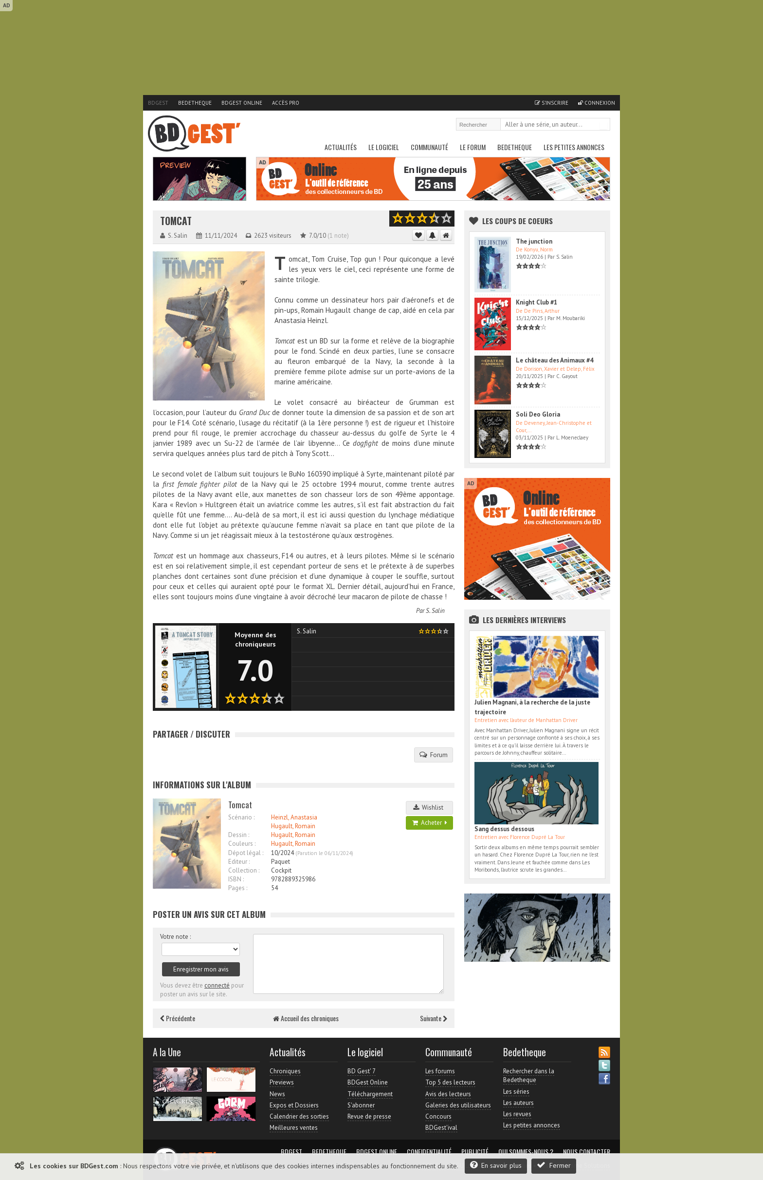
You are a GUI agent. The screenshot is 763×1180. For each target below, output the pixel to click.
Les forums (440, 1071)
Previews (282, 1082)
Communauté (429, 147)
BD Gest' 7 (361, 1071)
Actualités (341, 147)
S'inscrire (551, 102)
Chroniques (285, 1071)
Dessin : (238, 835)
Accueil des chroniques (306, 1018)
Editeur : (239, 861)
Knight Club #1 (536, 302)
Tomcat (176, 221)
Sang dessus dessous (504, 829)
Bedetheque (195, 102)
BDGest (158, 102)
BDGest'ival (441, 1127)
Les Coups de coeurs (517, 220)
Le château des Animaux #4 (554, 360)
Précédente (177, 1018)
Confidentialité (429, 1152)
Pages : (237, 888)
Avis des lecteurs (448, 1094)
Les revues (517, 1114)
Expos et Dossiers (294, 1105)
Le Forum (473, 147)
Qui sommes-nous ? (525, 1152)
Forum (433, 754)
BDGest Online (241, 102)
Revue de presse (369, 1116)
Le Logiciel (383, 147)
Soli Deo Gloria (538, 414)
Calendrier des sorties (299, 1116)
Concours (438, 1116)
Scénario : (241, 817)
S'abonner (361, 1105)
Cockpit (281, 870)
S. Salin (435, 611)
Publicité (475, 1152)
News (277, 1094)
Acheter (429, 822)
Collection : (243, 870)
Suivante (433, 1018)
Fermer (554, 1165)
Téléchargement (370, 1094)
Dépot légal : (245, 853)
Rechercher (603, 125)
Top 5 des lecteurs (450, 1082)
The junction (534, 241)
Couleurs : (241, 843)
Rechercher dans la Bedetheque (528, 1075)
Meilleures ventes (294, 1127)
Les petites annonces (574, 147)
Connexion (596, 102)
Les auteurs (518, 1103)
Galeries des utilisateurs (458, 1105)
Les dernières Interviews (524, 619)
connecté (217, 985)
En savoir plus (496, 1165)
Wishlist (429, 807)
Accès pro (285, 102)
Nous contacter (586, 1152)
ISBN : (236, 879)
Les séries (516, 1091)
